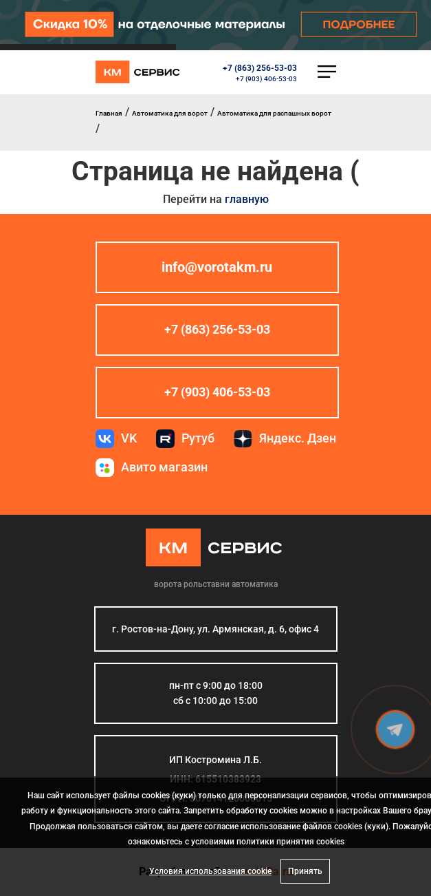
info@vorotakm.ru (217, 267)
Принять (305, 871)
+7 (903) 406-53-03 (266, 79)
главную (247, 199)
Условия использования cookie (210, 871)
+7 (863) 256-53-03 (260, 68)
